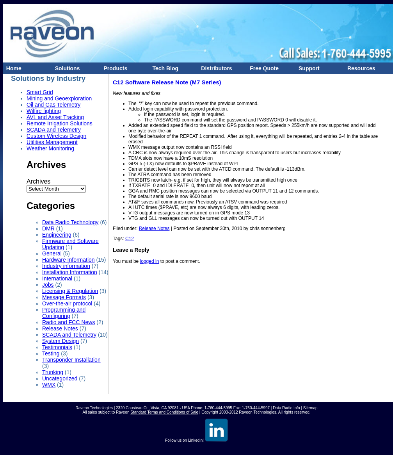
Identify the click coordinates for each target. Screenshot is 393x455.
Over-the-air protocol (67, 303)
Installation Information (69, 272)
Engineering (56, 235)
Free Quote (263, 68)
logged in (149, 261)
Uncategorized (59, 378)
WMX (48, 385)
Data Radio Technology (70, 222)
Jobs (48, 285)
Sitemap (310, 408)
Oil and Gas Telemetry (53, 105)
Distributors (215, 68)
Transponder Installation (71, 360)
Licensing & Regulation (70, 291)
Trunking (52, 372)
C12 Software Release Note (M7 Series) (167, 82)
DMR (48, 228)
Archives (38, 181)
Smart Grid (40, 92)
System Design (60, 341)
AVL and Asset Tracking (55, 117)
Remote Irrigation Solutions (59, 123)
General (52, 253)
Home (12, 68)
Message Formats (64, 297)
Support (307, 68)
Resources (359, 68)
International (57, 278)
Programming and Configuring (63, 313)
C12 (129, 238)
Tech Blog (163, 68)
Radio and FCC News (68, 322)
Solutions (66, 68)
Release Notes (60, 328)
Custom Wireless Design (56, 136)
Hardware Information (68, 260)
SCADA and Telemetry (54, 130)
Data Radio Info (286, 408)
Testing (50, 353)
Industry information (66, 266)
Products (114, 68)
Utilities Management (52, 142)
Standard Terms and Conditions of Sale (164, 412)
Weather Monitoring (50, 148)
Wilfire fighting (44, 111)
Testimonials (57, 347)
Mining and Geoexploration (59, 98)
